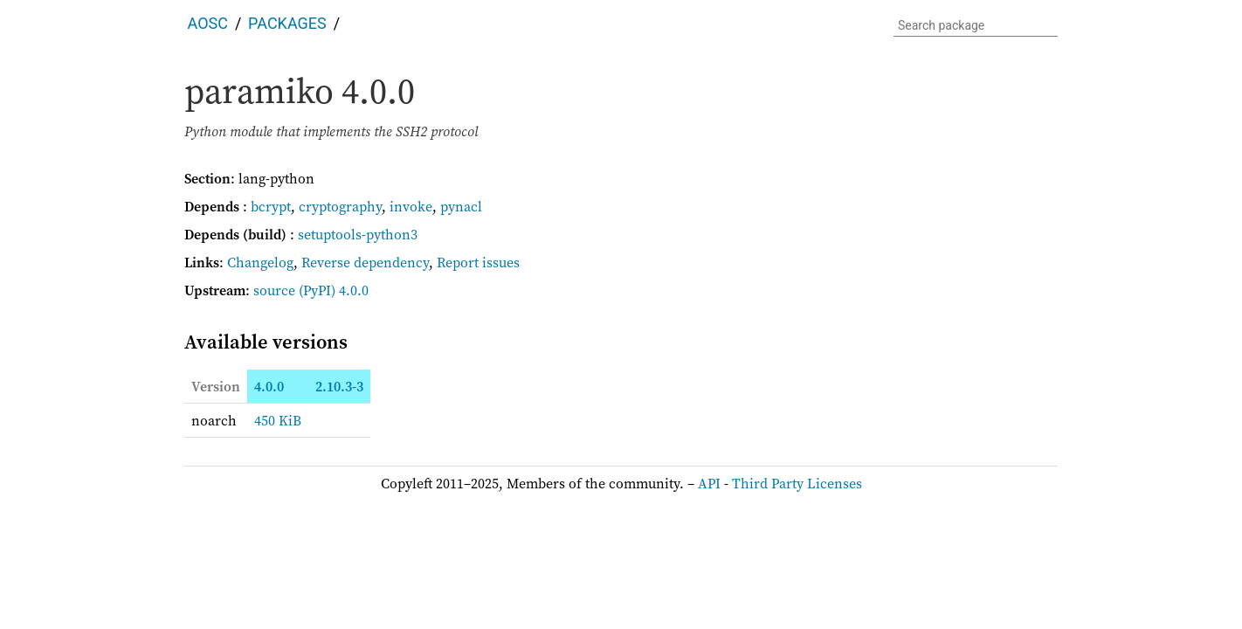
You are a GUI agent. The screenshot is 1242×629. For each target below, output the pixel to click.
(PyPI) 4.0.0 (334, 290)
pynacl (461, 206)
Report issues (478, 262)
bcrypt (271, 206)
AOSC (208, 23)
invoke (411, 206)
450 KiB (277, 420)
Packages (287, 23)
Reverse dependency (365, 262)
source (274, 290)
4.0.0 (269, 386)
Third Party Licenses (797, 483)
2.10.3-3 (339, 386)
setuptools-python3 (357, 234)
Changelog (260, 262)
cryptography (340, 206)
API (709, 483)
